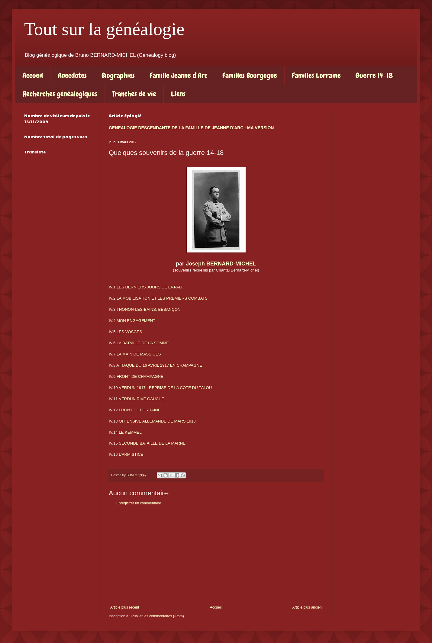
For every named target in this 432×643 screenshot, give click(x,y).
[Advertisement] (216, 555)
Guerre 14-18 (374, 75)
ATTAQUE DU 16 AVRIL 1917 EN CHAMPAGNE (159, 365)
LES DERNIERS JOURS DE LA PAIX (150, 287)
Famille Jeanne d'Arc (179, 75)
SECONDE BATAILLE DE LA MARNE (152, 443)
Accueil (32, 75)
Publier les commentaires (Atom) (157, 616)
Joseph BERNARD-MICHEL (221, 264)
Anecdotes (72, 75)
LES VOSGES (129, 332)
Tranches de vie (134, 93)
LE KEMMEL (130, 432)
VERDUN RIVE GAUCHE (141, 399)
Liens (178, 93)
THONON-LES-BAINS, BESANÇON (149, 309)
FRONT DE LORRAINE (139, 410)
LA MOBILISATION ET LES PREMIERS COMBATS (162, 298)
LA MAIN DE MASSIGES (139, 354)
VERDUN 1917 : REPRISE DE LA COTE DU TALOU (165, 387)
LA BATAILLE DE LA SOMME (143, 343)
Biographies (118, 75)
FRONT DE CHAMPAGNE (140, 376)
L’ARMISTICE (131, 454)
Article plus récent (124, 607)
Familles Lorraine (316, 75)
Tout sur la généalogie (104, 29)
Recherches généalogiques (60, 93)
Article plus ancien (307, 607)
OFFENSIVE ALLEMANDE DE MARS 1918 (157, 421)
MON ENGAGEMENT (136, 320)
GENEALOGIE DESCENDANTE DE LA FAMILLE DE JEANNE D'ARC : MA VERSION (191, 127)
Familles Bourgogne (249, 75)
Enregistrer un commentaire (138, 503)
